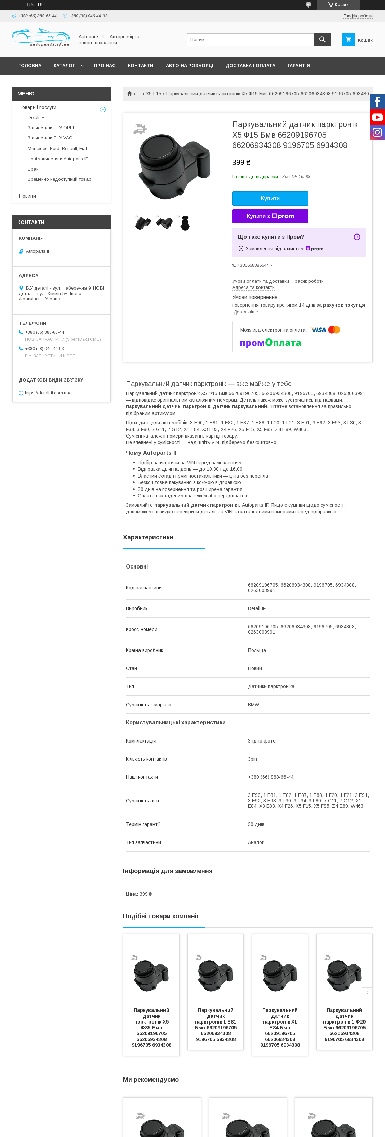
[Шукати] (322, 39)
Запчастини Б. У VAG (50, 138)
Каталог (64, 65)
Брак (33, 169)
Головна (29, 65)
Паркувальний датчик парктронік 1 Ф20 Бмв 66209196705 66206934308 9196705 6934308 (345, 1024)
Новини (27, 196)
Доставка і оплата (250, 65)
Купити (270, 198)
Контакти (141, 65)
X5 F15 (153, 93)
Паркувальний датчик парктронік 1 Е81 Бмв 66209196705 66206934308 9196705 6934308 (216, 1024)
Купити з (270, 216)
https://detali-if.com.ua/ (47, 393)
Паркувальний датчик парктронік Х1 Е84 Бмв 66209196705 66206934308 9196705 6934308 (280, 1027)
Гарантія (299, 65)
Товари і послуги (37, 107)
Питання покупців (42, 83)
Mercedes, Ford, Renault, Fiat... (59, 148)
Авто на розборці (189, 65)
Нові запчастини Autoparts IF (58, 158)
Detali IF (36, 117)
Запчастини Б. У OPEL (51, 127)
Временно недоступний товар (59, 179)
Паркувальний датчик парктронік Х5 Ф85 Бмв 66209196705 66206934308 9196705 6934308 (151, 1027)
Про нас (105, 65)
